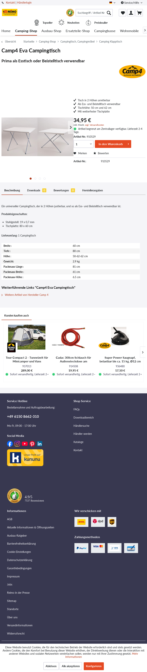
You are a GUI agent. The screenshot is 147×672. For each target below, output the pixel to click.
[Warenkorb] (139, 12)
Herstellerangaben (92, 190)
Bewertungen (64, 190)
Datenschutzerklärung (19, 560)
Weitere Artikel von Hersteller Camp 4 (24, 294)
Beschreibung (12, 190)
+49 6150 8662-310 (23, 416)
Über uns (12, 617)
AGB (9, 519)
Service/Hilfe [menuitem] (130, 2)
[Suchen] (109, 12)
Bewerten (101, 153)
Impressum (13, 576)
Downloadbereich (84, 417)
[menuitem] (94, 12)
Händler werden (83, 433)
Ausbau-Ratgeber (17, 535)
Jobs (9, 584)
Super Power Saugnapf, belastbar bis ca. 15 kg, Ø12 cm (120, 359)
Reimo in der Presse (18, 592)
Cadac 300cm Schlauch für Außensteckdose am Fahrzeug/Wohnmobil (73, 359)
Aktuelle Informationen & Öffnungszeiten (30, 527)
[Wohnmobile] (129, 31)
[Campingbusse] (105, 31)
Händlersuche (81, 425)
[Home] (6, 31)
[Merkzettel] (122, 12)
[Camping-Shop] (26, 31)
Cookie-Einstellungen (19, 551)
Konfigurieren (94, 666)
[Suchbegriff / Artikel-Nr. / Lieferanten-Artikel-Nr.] (94, 12)
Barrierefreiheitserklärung (21, 543)
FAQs (77, 409)
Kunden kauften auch (16, 315)
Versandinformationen (20, 625)
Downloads (36, 190)
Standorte (12, 609)
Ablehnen (51, 666)
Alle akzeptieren (71, 666)
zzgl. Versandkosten (94, 124)
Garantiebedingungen (19, 568)
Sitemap (11, 600)
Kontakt (10, 2)
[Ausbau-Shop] (51, 31)
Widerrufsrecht (16, 633)
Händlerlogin (24, 2)
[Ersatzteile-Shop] (78, 31)
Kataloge (78, 442)
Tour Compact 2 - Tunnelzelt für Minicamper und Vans (27, 359)
